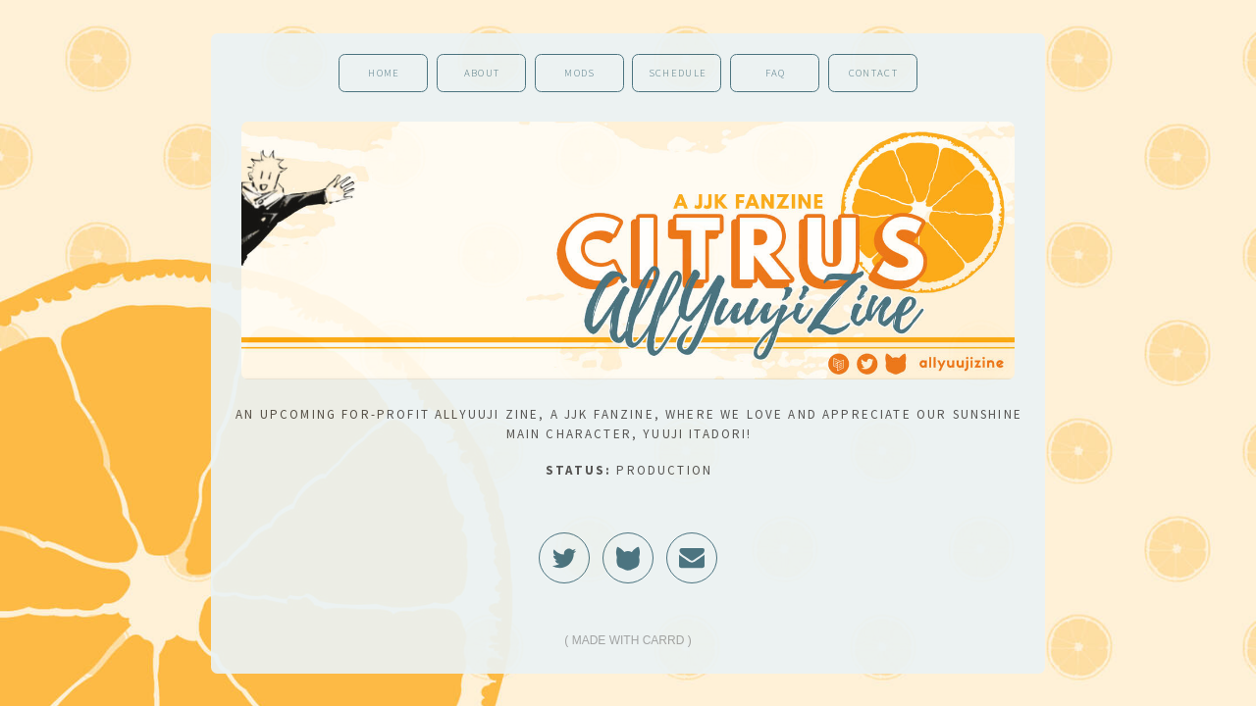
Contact (873, 72)
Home (383, 72)
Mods (579, 72)
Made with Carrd (628, 640)
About (482, 72)
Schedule (677, 72)
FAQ (775, 72)
